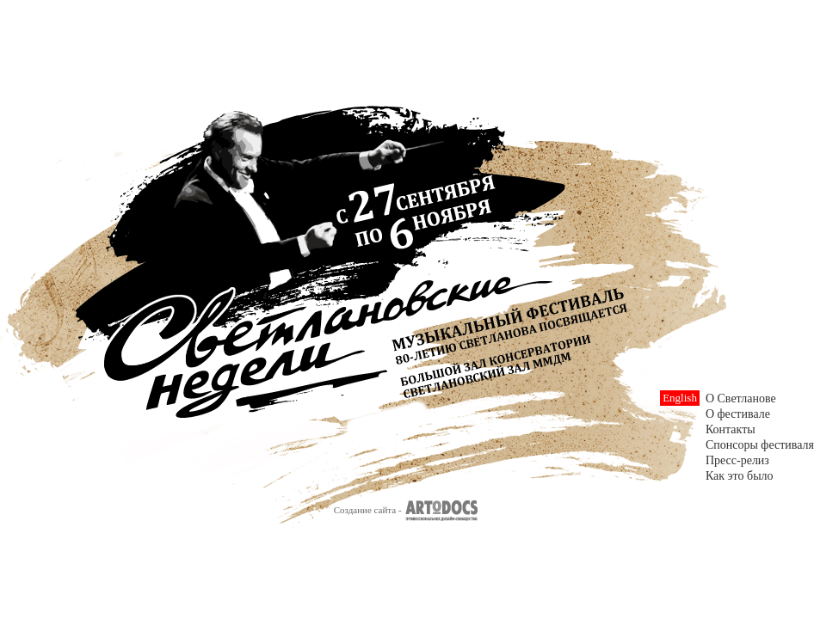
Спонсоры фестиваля (760, 444)
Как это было (740, 475)
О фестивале (738, 414)
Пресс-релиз (737, 460)
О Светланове (741, 398)
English (680, 397)
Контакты (730, 429)
